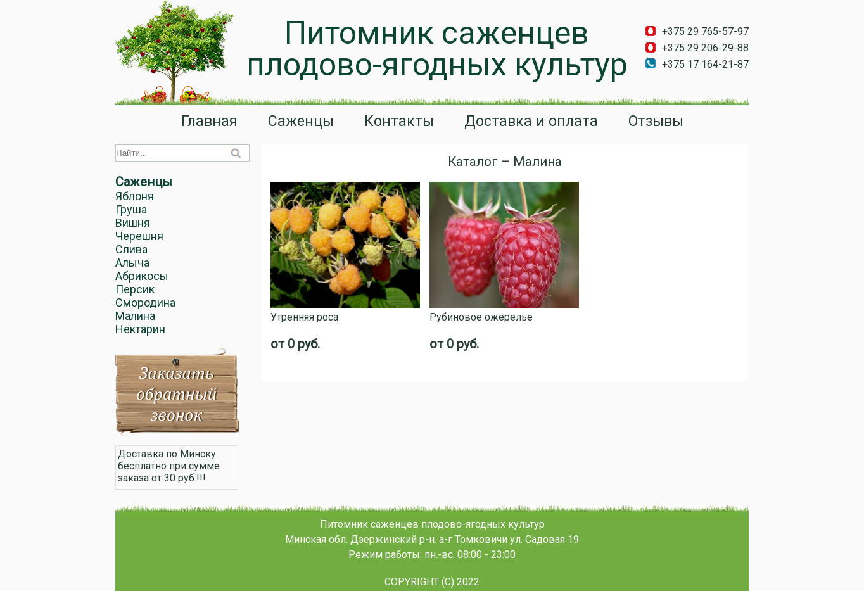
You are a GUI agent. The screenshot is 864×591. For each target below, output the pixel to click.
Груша (131, 209)
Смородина (145, 302)
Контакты (399, 121)
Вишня (132, 222)
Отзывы (655, 121)
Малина (135, 315)
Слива (131, 249)
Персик (135, 289)
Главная (209, 121)
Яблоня (134, 196)
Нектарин (140, 329)
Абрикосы (141, 276)
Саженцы (301, 121)
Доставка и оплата (531, 121)
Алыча (132, 262)
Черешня (139, 236)
